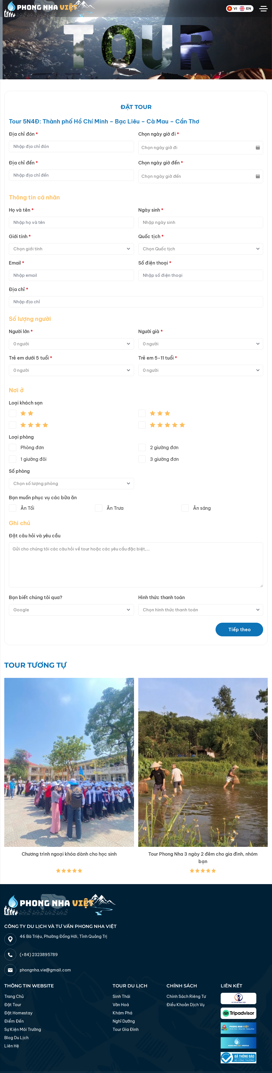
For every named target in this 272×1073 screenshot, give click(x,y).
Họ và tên (21, 210)
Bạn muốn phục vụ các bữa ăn (43, 497)
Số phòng (19, 471)
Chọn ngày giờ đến (160, 163)
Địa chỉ (18, 289)
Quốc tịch (151, 236)
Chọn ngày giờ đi (158, 134)
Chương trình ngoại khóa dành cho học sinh (69, 854)
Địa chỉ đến (23, 163)
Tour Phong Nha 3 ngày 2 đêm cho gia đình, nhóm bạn (202, 857)
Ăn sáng (202, 508)
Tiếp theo (239, 629)
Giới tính (20, 236)
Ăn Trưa (115, 508)
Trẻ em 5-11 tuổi (157, 358)
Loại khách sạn (25, 403)
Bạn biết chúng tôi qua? (35, 597)
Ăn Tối (27, 508)
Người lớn (21, 331)
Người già (150, 331)
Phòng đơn (32, 447)
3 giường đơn (164, 459)
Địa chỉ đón (23, 134)
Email (16, 263)
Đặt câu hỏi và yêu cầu (34, 535)
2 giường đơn (164, 447)
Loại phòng (21, 437)
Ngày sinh (150, 210)
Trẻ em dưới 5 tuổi (30, 358)
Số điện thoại (154, 263)
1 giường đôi (33, 459)
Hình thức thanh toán (161, 597)
